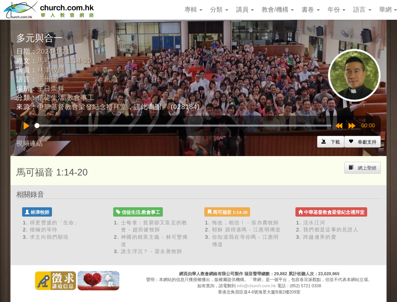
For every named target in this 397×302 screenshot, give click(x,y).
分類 (219, 9)
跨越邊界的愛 (320, 237)
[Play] (26, 126)
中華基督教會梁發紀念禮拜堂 (82, 107)
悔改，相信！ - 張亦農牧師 (245, 223)
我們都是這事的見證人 (331, 230)
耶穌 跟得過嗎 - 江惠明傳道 (246, 230)
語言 (362, 9)
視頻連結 (29, 143)
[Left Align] (362, 142)
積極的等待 (44, 230)
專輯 (193, 9)
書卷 (310, 9)
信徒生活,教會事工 (66, 97)
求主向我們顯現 (49, 237)
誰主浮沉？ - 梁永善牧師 (151, 251)
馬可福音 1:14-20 (64, 60)
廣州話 (47, 79)
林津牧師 (51, 70)
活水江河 (314, 223)
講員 (245, 9)
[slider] (183, 125)
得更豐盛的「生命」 (55, 223)
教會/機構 (278, 9)
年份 (336, 9)
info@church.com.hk (256, 285)
